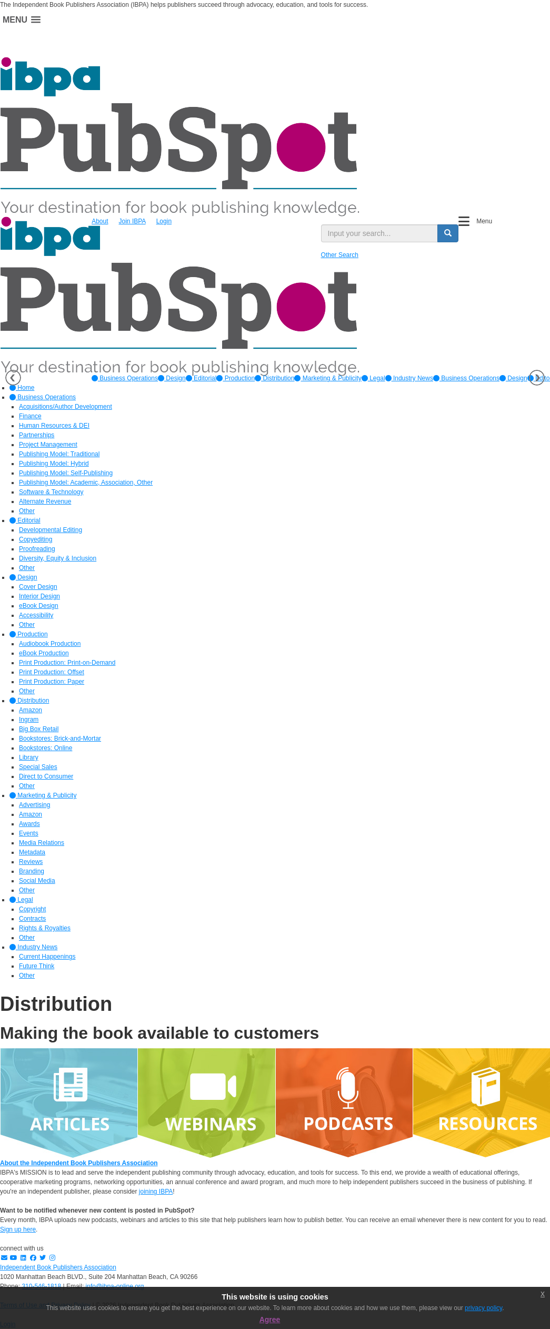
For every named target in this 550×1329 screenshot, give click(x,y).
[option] (125, 378)
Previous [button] (13, 378)
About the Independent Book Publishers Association (79, 1163)
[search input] (379, 233)
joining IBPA (156, 1191)
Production (235, 378)
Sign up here (18, 1229)
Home (21, 387)
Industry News (409, 378)
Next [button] (537, 378)
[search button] (447, 233)
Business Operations (125, 378)
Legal (373, 378)
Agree (270, 1319)
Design (172, 378)
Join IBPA (132, 221)
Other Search (339, 255)
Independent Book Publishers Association (58, 1267)
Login (164, 221)
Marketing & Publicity (327, 378)
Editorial (201, 378)
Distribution (274, 378)
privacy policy (483, 1308)
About (100, 221)
